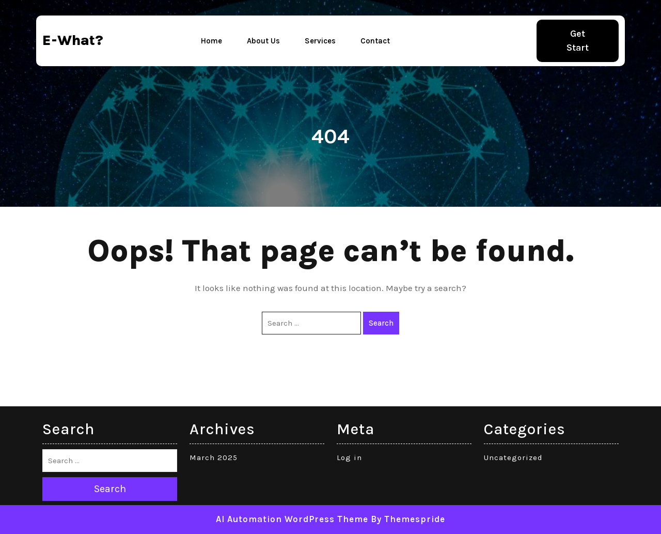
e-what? (72, 40)
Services (320, 40)
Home (211, 40)
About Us (263, 40)
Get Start (577, 40)
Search (381, 323)
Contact (375, 40)
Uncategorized (513, 457)
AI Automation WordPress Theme (292, 519)
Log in (349, 457)
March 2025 (214, 457)
